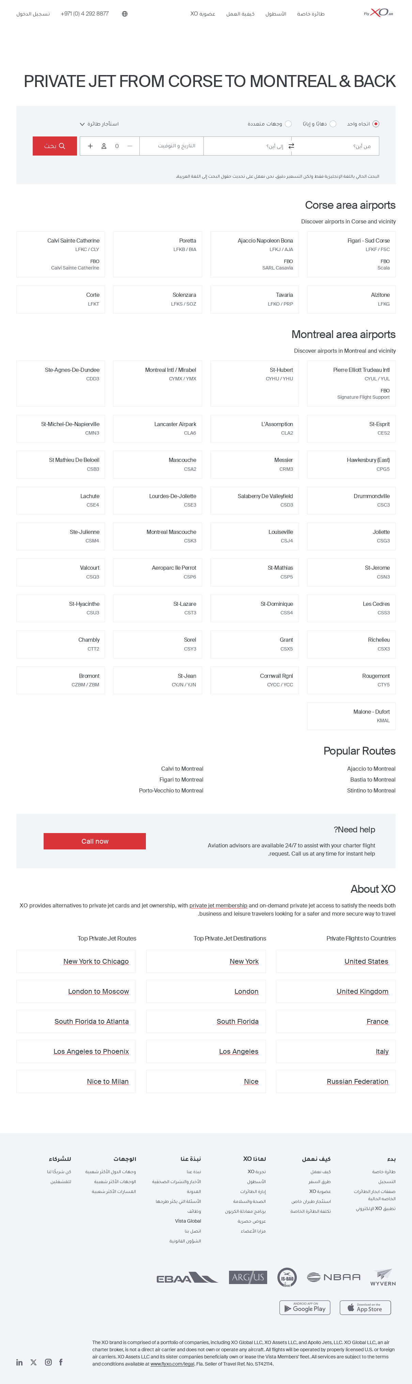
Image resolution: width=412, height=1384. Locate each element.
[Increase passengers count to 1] (90, 146)
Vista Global (188, 1221)
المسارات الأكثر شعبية (114, 1191)
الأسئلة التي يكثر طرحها (178, 1201)
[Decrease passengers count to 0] (130, 146)
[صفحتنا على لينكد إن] (19, 1362)
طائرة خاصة (311, 22)
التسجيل (387, 1181)
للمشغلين (60, 1181)
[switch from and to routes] (291, 146)
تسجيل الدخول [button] (33, 22)
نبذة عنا (194, 1171)
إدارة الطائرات (253, 1191)
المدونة (194, 1191)
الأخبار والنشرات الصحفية (176, 1181)
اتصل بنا (193, 1231)
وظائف (194, 1211)
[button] (368, 1159)
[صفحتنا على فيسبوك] (61, 1362)
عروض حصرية (252, 1221)
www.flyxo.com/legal (172, 1364)
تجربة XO (257, 1171)
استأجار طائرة (99, 123)
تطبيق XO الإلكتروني (376, 1208)
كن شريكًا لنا (59, 1171)
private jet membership (218, 905)
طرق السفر (320, 1181)
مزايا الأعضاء (253, 1231)
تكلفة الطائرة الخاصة (311, 1211)
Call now (94, 841)
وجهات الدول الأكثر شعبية (111, 1171)
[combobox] (335, 146)
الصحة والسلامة (249, 1201)
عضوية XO (202, 22)
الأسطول (275, 22)
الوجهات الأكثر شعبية (115, 1181)
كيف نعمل (320, 1171)
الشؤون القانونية (185, 1241)
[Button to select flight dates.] (171, 146)
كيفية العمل (240, 22)
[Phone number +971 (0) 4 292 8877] (84, 22)
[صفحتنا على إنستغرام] (48, 1362)
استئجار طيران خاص (311, 1201)
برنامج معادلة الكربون (245, 1211)
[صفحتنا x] (33, 1362)
